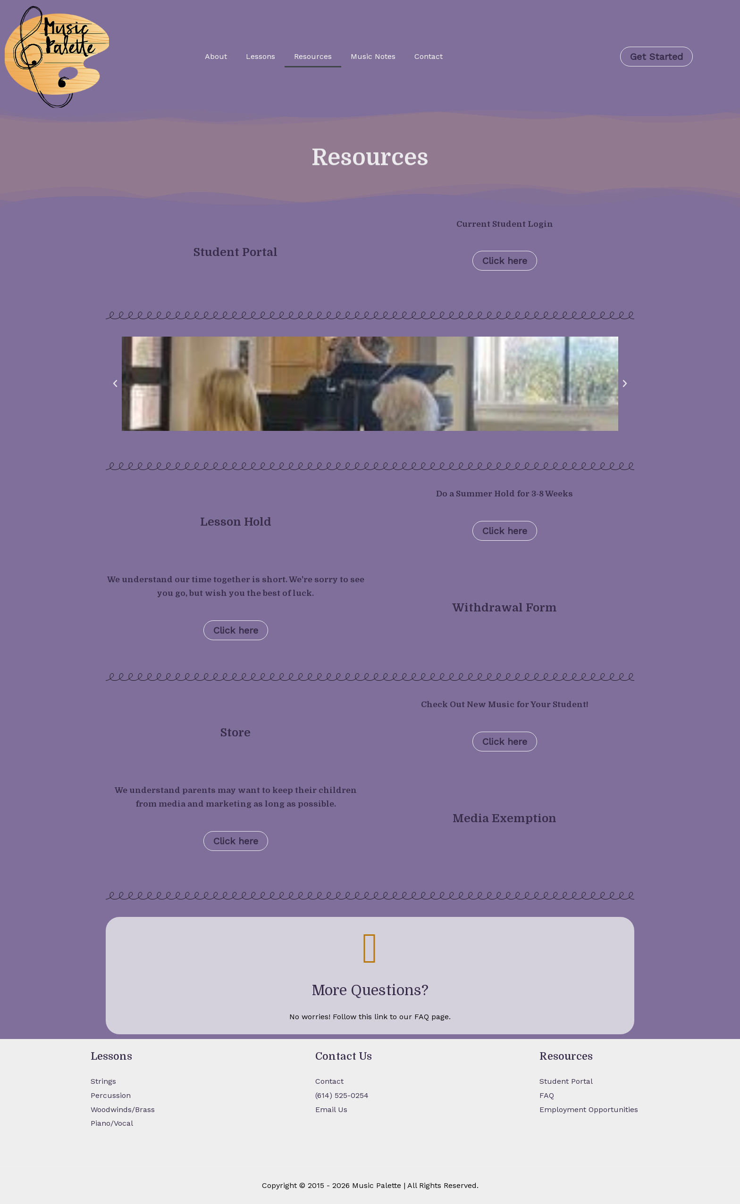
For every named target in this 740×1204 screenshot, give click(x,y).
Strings (103, 1081)
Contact (428, 56)
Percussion (111, 1095)
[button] (115, 383)
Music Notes (373, 56)
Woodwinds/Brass (123, 1109)
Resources (313, 56)
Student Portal (566, 1081)
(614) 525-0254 (342, 1095)
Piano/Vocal (112, 1123)
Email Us (331, 1109)
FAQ (546, 1095)
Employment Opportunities (588, 1109)
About (216, 56)
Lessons (260, 56)
